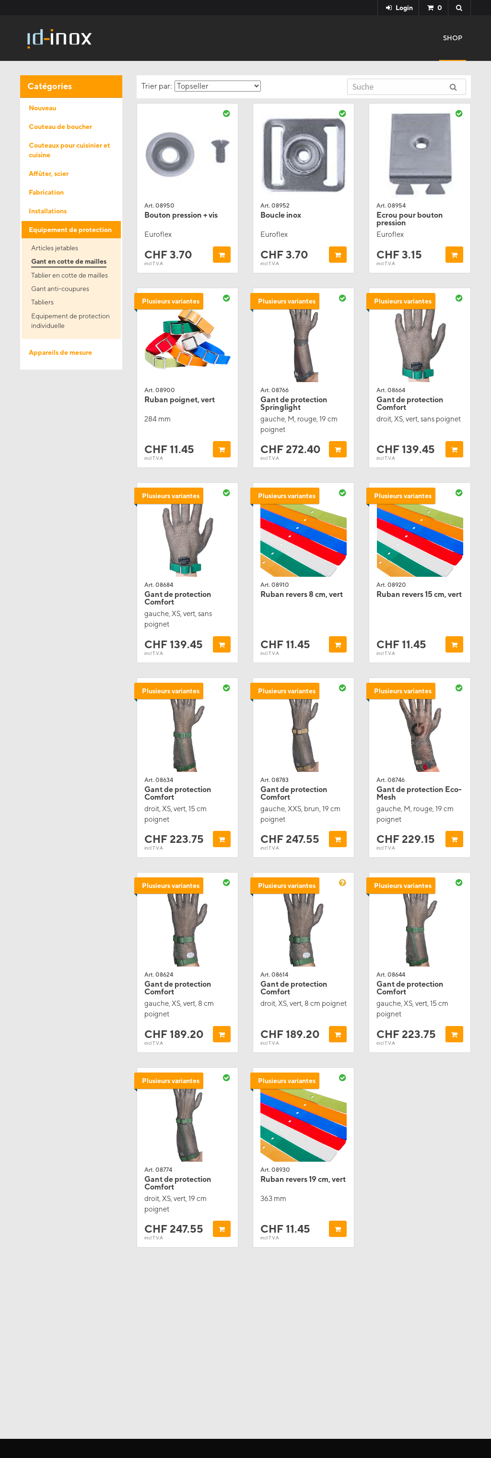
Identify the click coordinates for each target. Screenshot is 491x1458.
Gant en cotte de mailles (68, 261)
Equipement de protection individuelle (70, 320)
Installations (48, 211)
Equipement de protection (70, 229)
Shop (452, 38)
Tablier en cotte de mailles (69, 275)
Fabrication (46, 192)
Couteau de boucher (60, 126)
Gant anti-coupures (60, 288)
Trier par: (201, 86)
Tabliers (42, 302)
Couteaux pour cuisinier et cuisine (69, 150)
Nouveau (42, 108)
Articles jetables (54, 248)
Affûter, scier (49, 173)
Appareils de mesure (60, 352)
